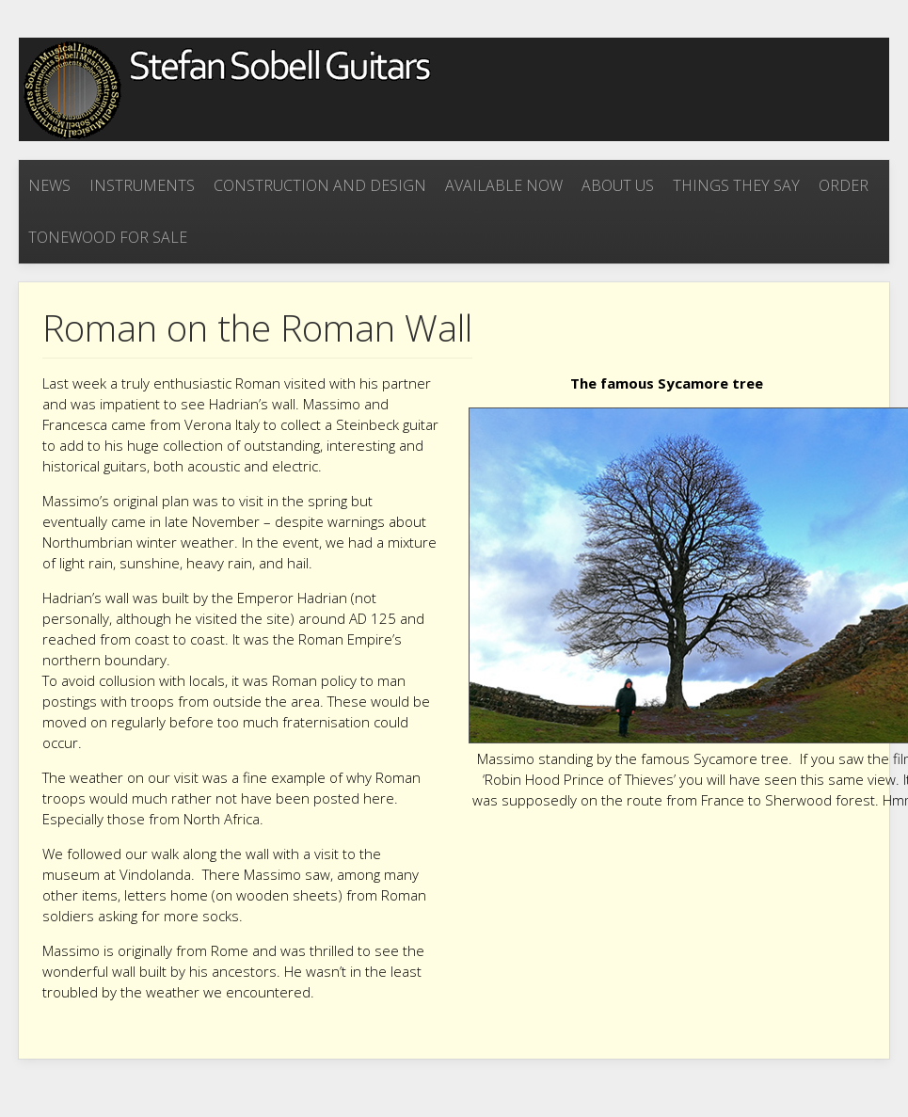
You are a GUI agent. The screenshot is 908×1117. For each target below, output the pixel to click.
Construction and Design (320, 185)
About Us (617, 185)
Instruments (142, 185)
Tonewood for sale (107, 237)
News (49, 185)
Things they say (736, 185)
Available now (504, 185)
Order (843, 185)
